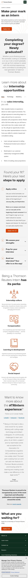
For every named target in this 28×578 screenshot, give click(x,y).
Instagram (14, 418)
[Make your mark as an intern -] (15, 29)
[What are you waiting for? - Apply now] (6, 529)
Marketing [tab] (19, 96)
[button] (14, 535)
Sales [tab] (2, 96)
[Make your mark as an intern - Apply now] (6, 29)
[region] (14, 567)
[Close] (26, 558)
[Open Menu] (25, 2)
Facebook (21, 418)
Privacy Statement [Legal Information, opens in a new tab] (14, 572)
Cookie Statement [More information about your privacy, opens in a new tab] (6, 572)
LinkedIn (6, 418)
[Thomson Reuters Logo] (6, 2)
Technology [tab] (10, 96)
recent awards (16, 504)
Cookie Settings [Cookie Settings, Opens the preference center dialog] (14, 576)
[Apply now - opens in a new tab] (12, 231)
